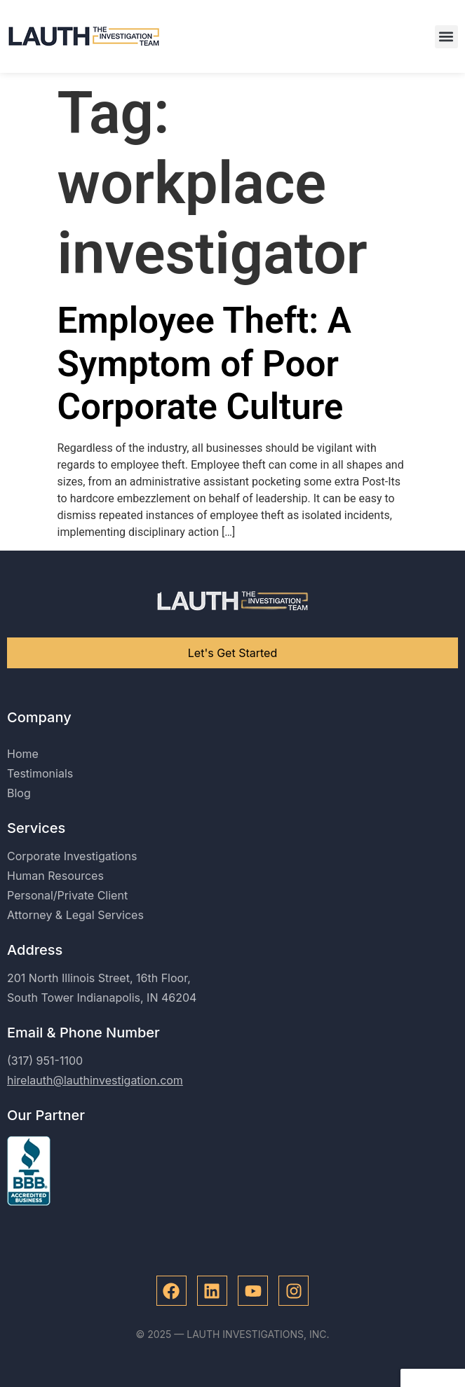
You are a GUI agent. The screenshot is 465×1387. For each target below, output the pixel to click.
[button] (446, 36)
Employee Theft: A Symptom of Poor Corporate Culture (204, 363)
